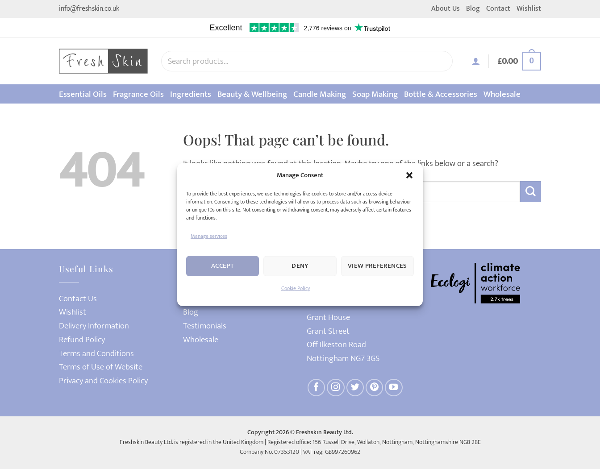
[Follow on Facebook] (316, 388)
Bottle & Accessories (440, 94)
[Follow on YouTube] (394, 388)
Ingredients (190, 94)
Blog (473, 9)
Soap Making (375, 94)
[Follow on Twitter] (355, 388)
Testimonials (204, 326)
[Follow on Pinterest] (374, 388)
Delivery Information (94, 326)
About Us (445, 9)
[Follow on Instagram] (336, 388)
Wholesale (502, 94)
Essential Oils (83, 94)
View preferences (377, 265)
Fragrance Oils (138, 94)
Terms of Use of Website (100, 367)
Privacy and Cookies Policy (103, 381)
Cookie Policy (295, 288)
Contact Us (78, 299)
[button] (409, 174)
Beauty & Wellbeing (252, 94)
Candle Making (319, 94)
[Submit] (530, 191)
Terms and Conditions (96, 354)
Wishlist (529, 9)
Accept (222, 265)
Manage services (209, 235)
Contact (498, 9)
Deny (300, 265)
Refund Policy (82, 340)
